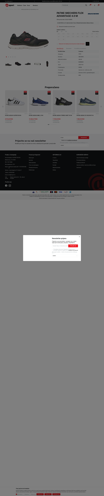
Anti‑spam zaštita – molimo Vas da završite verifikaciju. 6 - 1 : (64, 252)
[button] (79, 237)
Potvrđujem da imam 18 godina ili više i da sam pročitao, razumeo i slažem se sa (66, 250)
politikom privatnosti (73, 250)
